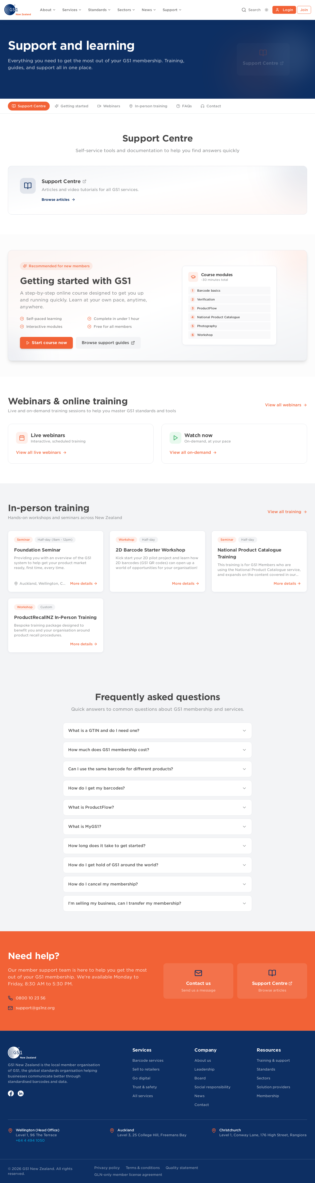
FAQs (184, 106)
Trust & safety (144, 1087)
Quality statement (182, 1168)
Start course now (46, 342)
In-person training (148, 106)
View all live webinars (41, 452)
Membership (268, 1096)
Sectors (126, 10)
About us (202, 1060)
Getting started (71, 106)
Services (72, 10)
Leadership (204, 1069)
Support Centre (29, 106)
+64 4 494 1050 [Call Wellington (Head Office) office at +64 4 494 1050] (30, 1140)
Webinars (108, 106)
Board (200, 1078)
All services (142, 1096)
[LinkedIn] (21, 1093)
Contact (211, 106)
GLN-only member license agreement (128, 1175)
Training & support (273, 1060)
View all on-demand (193, 452)
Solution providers (273, 1087)
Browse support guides (108, 342)
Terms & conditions (143, 1168)
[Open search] (251, 9)
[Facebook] (11, 1093)
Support (172, 10)
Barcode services (147, 1060)
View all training (287, 511)
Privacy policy (107, 1168)
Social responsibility (212, 1087)
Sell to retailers (145, 1069)
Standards (99, 10)
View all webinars (286, 405)
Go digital (141, 1078)
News (149, 10)
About (48, 10)
